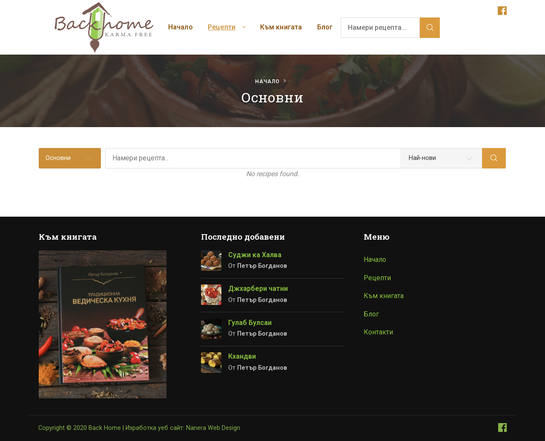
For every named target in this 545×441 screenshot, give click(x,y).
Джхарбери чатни (258, 288)
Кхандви (242, 356)
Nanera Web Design (213, 428)
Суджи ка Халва (254, 255)
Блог (325, 27)
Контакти (378, 332)
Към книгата (281, 27)
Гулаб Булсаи (250, 323)
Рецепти (221, 27)
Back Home (105, 428)
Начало (180, 27)
